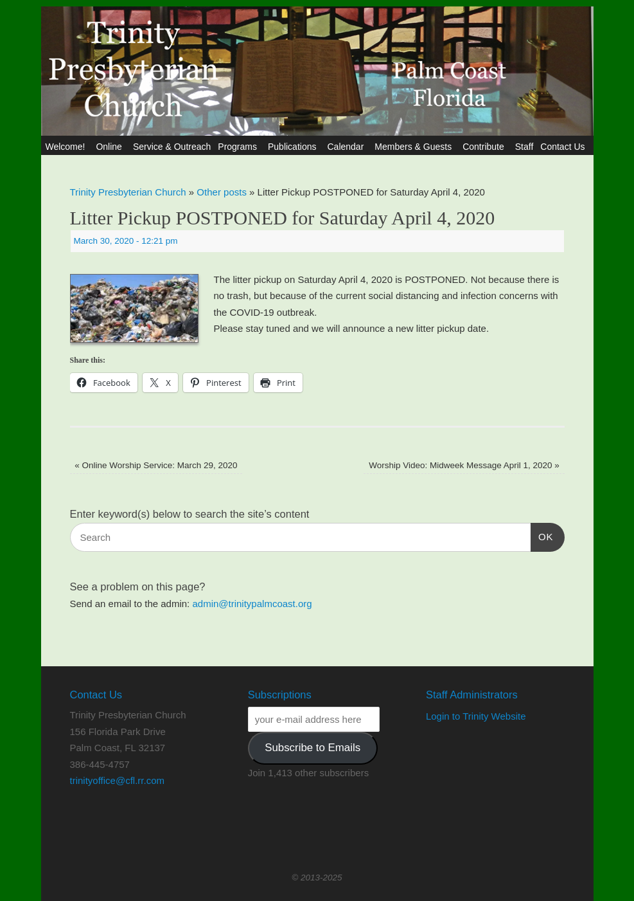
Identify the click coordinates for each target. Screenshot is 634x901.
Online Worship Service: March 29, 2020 (156, 465)
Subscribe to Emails (312, 748)
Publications (294, 146)
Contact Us (564, 146)
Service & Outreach (172, 146)
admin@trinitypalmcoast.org (252, 603)
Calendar (347, 146)
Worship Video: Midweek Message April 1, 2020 (464, 465)
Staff (524, 146)
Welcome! (67, 146)
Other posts (222, 192)
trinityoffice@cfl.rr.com (117, 780)
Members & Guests (414, 146)
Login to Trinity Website (476, 716)
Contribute (485, 146)
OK (542, 535)
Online (110, 146)
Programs (239, 146)
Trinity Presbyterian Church (128, 192)
